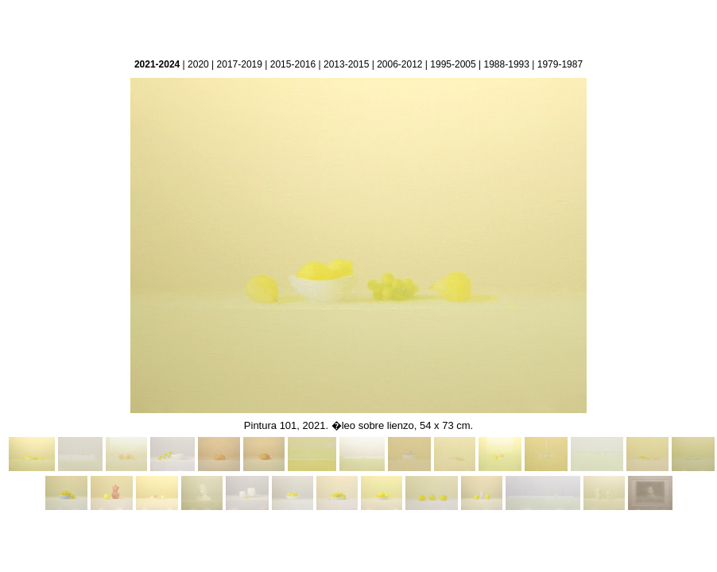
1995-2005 (452, 64)
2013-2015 (346, 64)
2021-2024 (157, 64)
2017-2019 (239, 64)
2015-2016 (293, 64)
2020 (198, 64)
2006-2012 (399, 64)
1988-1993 (506, 64)
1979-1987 (560, 64)
